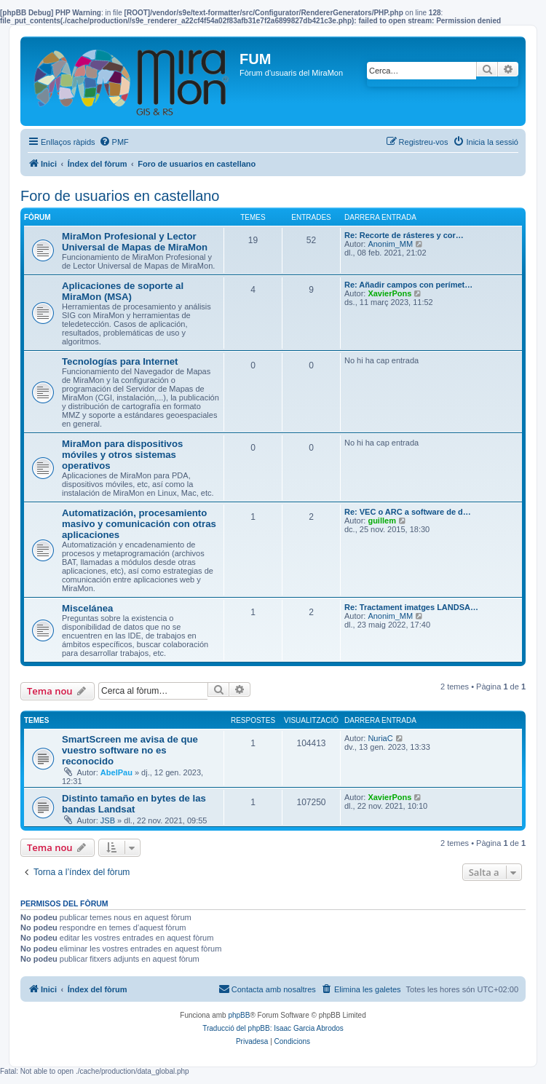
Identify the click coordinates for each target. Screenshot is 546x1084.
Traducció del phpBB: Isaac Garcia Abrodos (273, 1028)
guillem (382, 520)
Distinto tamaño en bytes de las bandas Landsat (134, 804)
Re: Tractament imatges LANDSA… (411, 607)
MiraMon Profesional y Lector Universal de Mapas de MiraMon (134, 242)
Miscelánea (87, 608)
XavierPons (389, 293)
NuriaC (380, 738)
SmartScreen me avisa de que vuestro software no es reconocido (130, 750)
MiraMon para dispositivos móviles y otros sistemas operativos (122, 454)
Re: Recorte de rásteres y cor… (404, 235)
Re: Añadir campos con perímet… (408, 284)
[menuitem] (114, 142)
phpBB (239, 1015)
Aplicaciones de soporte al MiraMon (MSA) (122, 291)
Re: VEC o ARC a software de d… (407, 511)
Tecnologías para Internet (120, 361)
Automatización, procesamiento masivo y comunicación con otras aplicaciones (139, 523)
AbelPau (116, 772)
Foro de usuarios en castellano (120, 196)
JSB (107, 820)
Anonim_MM (390, 244)
